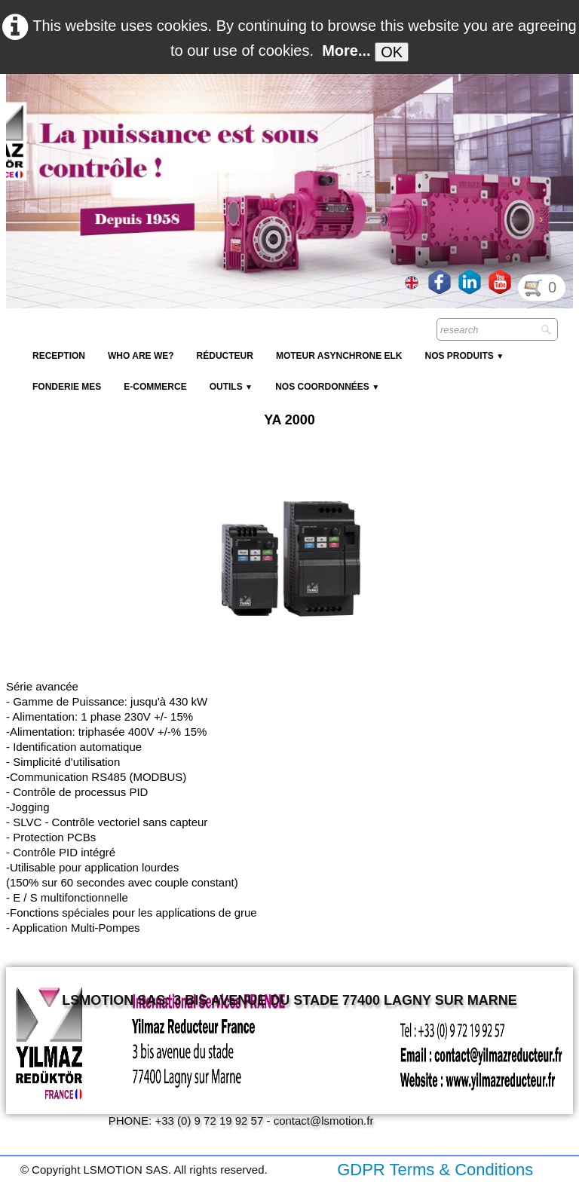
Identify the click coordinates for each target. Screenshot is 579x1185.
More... (346, 50)
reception (58, 356)
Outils (231, 386)
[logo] (281, 110)
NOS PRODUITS (464, 356)
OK (392, 52)
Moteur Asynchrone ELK (339, 356)
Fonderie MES (66, 386)
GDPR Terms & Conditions (435, 1169)
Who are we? (141, 356)
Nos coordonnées (327, 386)
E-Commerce (155, 386)
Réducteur (225, 356)
